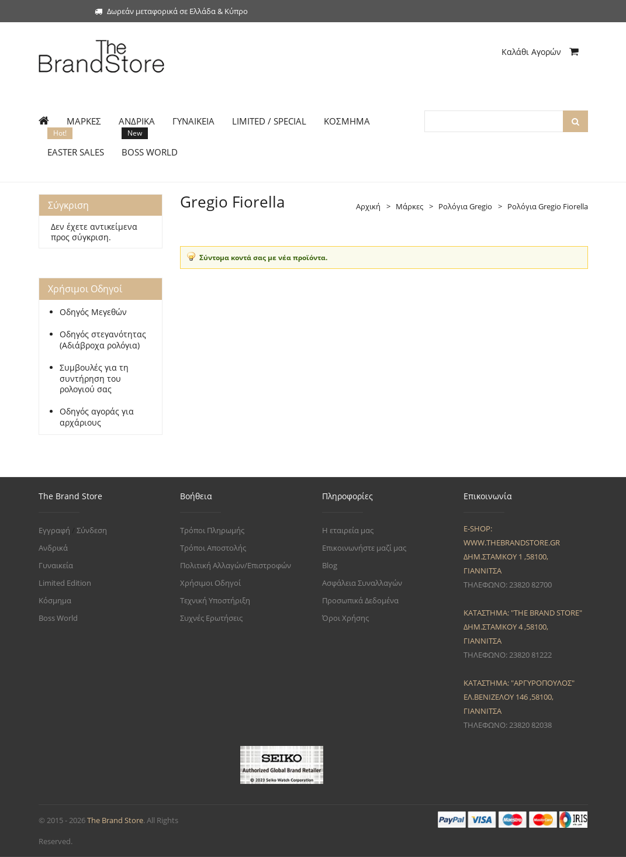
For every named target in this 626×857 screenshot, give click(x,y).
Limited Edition (65, 583)
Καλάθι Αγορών (540, 51)
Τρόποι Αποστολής (213, 547)
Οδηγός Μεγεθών (93, 312)
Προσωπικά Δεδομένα (360, 600)
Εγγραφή (54, 530)
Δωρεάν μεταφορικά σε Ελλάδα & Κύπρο (171, 11)
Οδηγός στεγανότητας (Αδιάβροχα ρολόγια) (103, 340)
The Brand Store (115, 820)
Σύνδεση (92, 530)
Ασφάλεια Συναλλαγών (362, 583)
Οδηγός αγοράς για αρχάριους (97, 417)
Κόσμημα (55, 600)
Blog (329, 565)
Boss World (58, 618)
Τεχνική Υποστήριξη (215, 600)
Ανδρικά (53, 547)
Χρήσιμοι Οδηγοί (210, 583)
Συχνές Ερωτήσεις (211, 618)
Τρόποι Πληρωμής (212, 530)
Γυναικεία (56, 565)
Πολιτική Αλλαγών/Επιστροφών (235, 565)
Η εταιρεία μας (347, 530)
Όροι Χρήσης (345, 618)
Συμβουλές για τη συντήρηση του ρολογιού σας (94, 378)
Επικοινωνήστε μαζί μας (364, 547)
